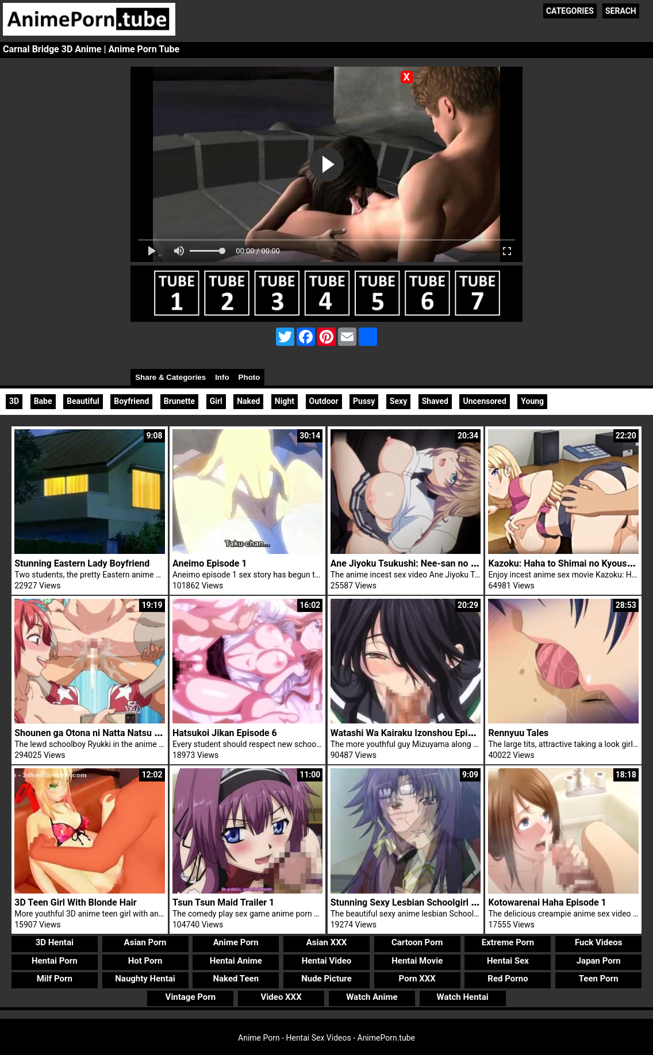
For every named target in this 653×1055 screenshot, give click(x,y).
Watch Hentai (463, 997)
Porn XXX (417, 978)
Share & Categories (170, 377)
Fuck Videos (599, 942)
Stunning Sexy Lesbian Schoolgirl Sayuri (414, 902)
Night (284, 401)
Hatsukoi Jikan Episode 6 (224, 732)
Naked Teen (236, 978)
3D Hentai (55, 942)
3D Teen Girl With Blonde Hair (75, 902)
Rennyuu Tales (518, 732)
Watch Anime (371, 997)
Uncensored (484, 401)
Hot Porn (145, 961)
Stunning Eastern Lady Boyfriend (81, 563)
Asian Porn (145, 942)
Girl (216, 401)
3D (14, 401)
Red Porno (507, 978)
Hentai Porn (55, 961)
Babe (43, 401)
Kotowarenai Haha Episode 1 (547, 902)
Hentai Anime (236, 961)
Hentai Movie (417, 961)
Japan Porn (599, 961)
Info (222, 377)
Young (532, 401)
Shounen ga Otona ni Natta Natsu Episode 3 (104, 732)
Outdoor (324, 401)
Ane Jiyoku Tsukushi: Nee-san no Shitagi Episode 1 (436, 563)
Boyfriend (131, 401)
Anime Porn (236, 942)
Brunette (179, 401)
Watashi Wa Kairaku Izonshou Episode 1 (413, 732)
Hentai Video (327, 961)
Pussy (364, 401)
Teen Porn (599, 978)
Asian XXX (326, 942)
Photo (249, 377)
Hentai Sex (508, 961)
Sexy (398, 401)
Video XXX (281, 997)
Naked (248, 401)
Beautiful (83, 401)
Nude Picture (326, 978)
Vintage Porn (191, 997)
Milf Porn (54, 978)
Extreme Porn (508, 942)
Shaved (435, 401)
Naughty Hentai (145, 978)
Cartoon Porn (417, 942)
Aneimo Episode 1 (209, 563)
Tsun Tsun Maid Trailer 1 (223, 902)
